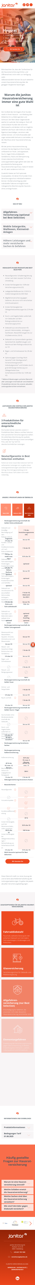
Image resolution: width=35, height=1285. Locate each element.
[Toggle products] (31, 4)
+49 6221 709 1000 (19, 1252)
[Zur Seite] (14, 49)
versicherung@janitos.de (19, 1257)
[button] (31, 211)
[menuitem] (28, 5)
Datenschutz (21, 1267)
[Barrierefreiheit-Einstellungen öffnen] (33, 645)
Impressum (11, 1267)
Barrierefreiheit (17, 1269)
